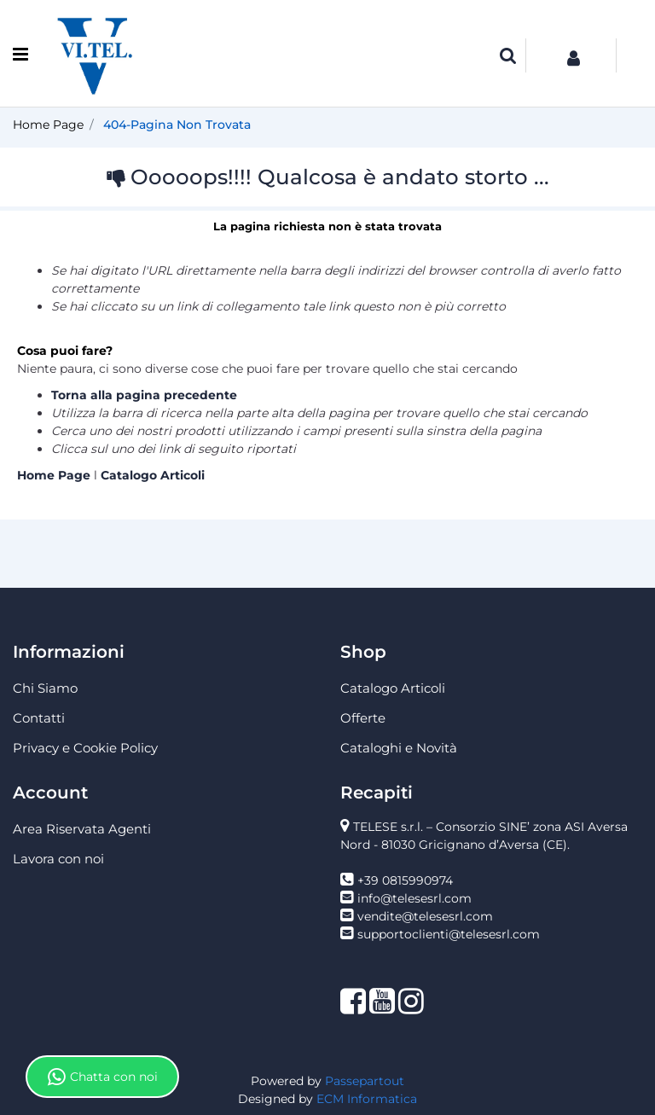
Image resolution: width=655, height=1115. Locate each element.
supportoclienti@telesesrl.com (448, 934)
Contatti (39, 718)
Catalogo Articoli (153, 475)
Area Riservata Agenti (82, 829)
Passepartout (364, 1081)
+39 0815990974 (405, 880)
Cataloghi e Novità (398, 748)
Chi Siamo (45, 688)
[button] (508, 55)
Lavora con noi (58, 859)
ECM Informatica (366, 1098)
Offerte (362, 718)
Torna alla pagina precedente (144, 395)
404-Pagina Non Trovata (177, 124)
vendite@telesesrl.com (425, 916)
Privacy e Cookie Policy (85, 748)
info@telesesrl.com (414, 898)
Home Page (48, 124)
